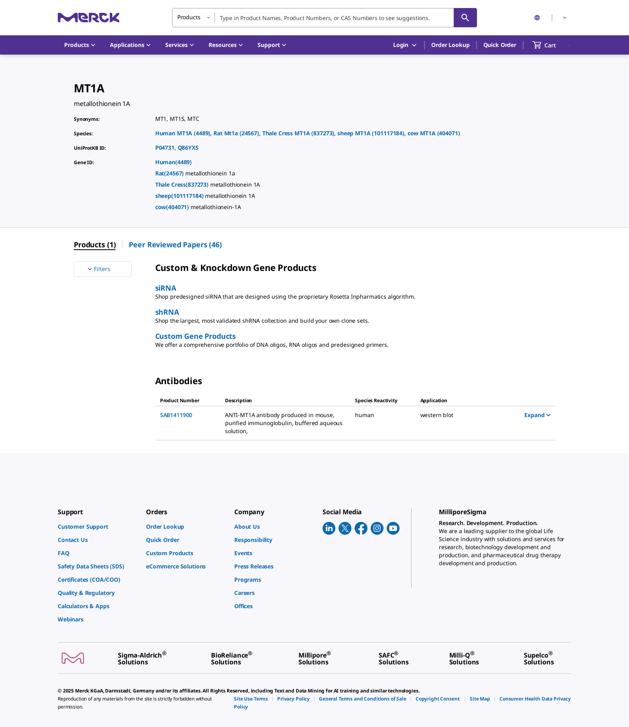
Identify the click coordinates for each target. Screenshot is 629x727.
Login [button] (405, 45)
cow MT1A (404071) (434, 133)
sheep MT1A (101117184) (370, 133)
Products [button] (189, 17)
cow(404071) (173, 207)
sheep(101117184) (180, 196)
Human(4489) (173, 162)
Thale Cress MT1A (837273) (298, 133)
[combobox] (324, 17)
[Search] (465, 17)
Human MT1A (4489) (183, 133)
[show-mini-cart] (551, 45)
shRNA (167, 312)
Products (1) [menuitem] (95, 244)
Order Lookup (450, 45)
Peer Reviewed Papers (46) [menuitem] (175, 244)
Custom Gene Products (195, 336)
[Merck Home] (89, 17)
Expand (537, 414)
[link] (98, 526)
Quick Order (499, 45)
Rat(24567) (170, 173)
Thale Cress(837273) (182, 184)
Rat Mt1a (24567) (236, 133)
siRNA (165, 288)
